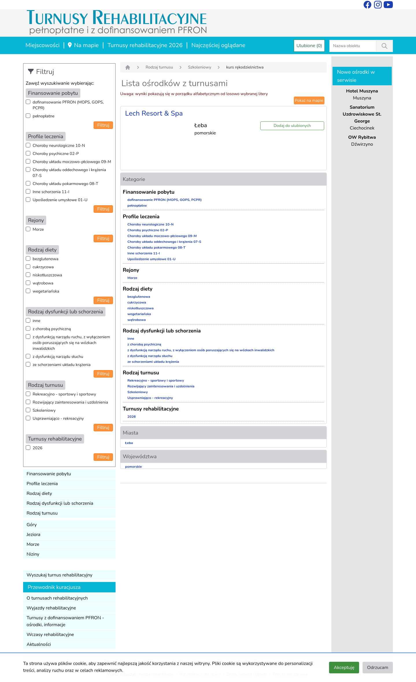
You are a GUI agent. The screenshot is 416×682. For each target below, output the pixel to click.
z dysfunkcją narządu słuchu (58, 356)
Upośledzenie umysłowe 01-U (60, 200)
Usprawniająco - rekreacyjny (58, 418)
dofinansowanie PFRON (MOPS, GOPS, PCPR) (68, 105)
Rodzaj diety (39, 493)
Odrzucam (377, 667)
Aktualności (39, 644)
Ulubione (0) (309, 45)
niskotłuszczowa (47, 275)
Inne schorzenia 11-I (51, 192)
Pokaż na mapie (309, 100)
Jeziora (33, 534)
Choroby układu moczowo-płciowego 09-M (72, 162)
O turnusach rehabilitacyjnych (57, 598)
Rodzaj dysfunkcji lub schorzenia (60, 503)
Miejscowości (42, 45)
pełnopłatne (44, 116)
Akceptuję (344, 667)
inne (36, 321)
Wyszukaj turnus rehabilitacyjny (59, 575)
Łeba (129, 443)
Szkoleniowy (44, 410)
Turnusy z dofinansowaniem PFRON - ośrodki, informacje (65, 621)
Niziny (33, 554)
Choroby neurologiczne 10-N (59, 145)
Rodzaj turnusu (42, 513)
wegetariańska (46, 291)
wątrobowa (43, 283)
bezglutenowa (45, 259)
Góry (32, 525)
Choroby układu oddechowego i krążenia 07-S (69, 172)
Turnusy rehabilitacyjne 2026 (145, 45)
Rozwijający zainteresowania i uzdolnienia (70, 402)
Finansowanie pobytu (49, 474)
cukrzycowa (43, 267)
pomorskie (133, 466)
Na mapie (83, 45)
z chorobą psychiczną (52, 329)
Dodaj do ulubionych (292, 125)
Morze (38, 229)
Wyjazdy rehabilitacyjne (51, 608)
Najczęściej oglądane (218, 45)
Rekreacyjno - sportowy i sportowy (64, 394)
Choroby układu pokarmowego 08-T (65, 183)
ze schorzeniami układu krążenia (61, 364)
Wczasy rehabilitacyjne (50, 634)
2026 (37, 448)
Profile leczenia (42, 483)
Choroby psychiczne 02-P (56, 153)
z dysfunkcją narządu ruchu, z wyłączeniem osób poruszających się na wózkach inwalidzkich (71, 342)
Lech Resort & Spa (154, 113)
